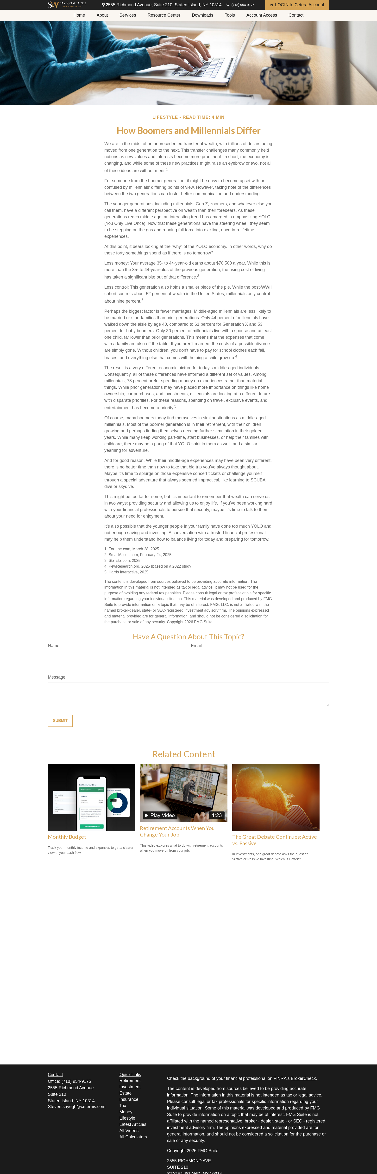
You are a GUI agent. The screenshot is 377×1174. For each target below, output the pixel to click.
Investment (130, 1086)
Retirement (130, 1080)
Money (125, 1111)
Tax (122, 1105)
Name (53, 645)
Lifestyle (127, 1118)
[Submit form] (60, 721)
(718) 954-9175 (240, 5)
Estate (125, 1093)
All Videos (129, 1130)
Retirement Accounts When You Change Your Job (177, 831)
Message (56, 677)
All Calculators (133, 1137)
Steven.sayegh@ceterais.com (76, 1106)
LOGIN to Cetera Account (297, 4)
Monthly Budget (67, 836)
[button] (79, 15)
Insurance (128, 1099)
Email (196, 645)
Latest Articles (132, 1124)
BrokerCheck (303, 1078)
